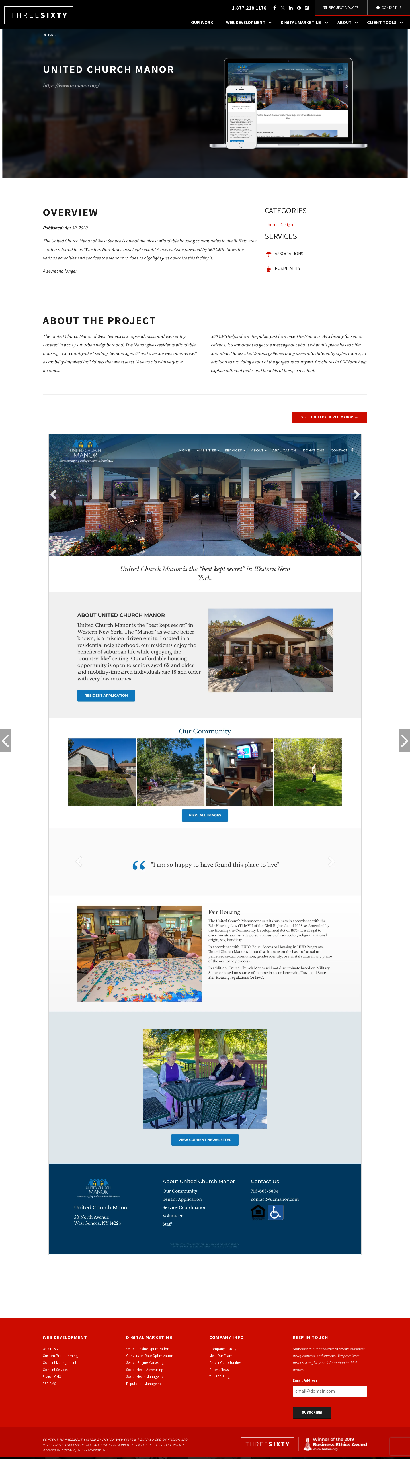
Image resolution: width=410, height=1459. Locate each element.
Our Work (202, 24)
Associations (289, 255)
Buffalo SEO (150, 1441)
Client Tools (386, 24)
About (349, 24)
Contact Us (388, 8)
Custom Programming (60, 1357)
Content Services (55, 1371)
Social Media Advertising (144, 1371)
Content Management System (69, 1441)
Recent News (219, 1371)
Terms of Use (142, 1446)
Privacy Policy (171, 1446)
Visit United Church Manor (327, 418)
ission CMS (52, 1378)
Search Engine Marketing (145, 1364)
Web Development (250, 24)
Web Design (51, 1350)
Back (49, 36)
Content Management (59, 1364)
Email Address (305, 1382)
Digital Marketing (306, 24)
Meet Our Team (220, 1357)
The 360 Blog (219, 1378)
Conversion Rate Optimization (149, 1357)
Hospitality (287, 270)
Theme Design (279, 226)
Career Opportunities (225, 1364)
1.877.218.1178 (248, 8)
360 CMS (49, 1385)
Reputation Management (145, 1385)
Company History (222, 1350)
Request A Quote (340, 8)
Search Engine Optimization (147, 1350)
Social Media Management (146, 1378)
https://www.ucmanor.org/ (71, 86)
